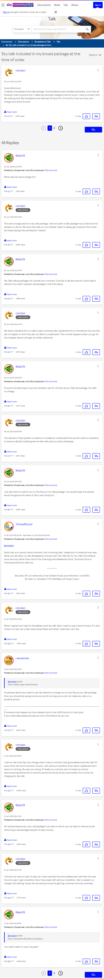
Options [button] (93, 55)
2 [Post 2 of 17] (8, 191)
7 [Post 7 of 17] (8, 456)
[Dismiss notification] (56, 12)
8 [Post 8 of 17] (8, 510)
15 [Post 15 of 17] (9, 961)
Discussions (44, 5)
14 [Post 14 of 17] (9, 898)
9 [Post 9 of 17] (8, 593)
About (74, 5)
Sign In (98, 5)
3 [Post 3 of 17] (8, 245)
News (57, 5)
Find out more (50, 170)
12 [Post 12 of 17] (9, 791)
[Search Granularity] (22, 29)
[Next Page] (60, 128)
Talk (52, 18)
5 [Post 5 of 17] (8, 352)
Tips (65, 5)
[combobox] (58, 29)
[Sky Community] (20, 5)
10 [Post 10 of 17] (9, 644)
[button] (98, 70)
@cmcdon (9, 545)
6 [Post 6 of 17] (8, 406)
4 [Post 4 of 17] (8, 299)
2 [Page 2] (54, 128)
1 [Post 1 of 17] (8, 116)
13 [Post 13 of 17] (9, 844)
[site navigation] (3, 5)
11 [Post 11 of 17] (8, 730)
